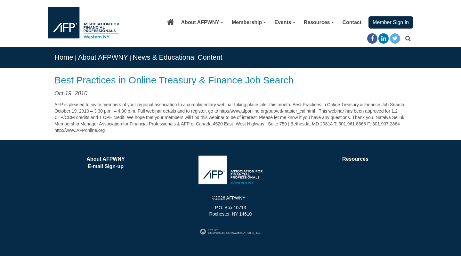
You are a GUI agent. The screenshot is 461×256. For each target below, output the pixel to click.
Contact (352, 22)
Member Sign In (391, 22)
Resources (319, 22)
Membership (249, 22)
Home (63, 57)
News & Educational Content (177, 57)
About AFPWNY (202, 22)
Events (284, 22)
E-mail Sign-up (106, 166)
